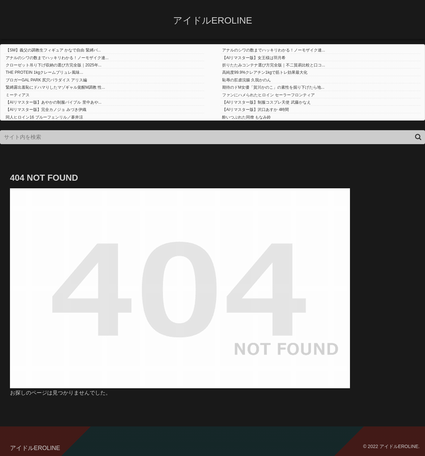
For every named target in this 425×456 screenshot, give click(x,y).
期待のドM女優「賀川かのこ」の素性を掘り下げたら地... (273, 87)
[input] (212, 137)
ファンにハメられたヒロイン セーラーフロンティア (268, 95)
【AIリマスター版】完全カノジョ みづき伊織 (46, 109)
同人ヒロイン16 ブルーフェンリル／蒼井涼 (44, 117)
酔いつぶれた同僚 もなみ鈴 (246, 117)
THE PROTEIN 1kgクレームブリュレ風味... (44, 72)
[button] (418, 137)
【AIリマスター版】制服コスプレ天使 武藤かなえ (266, 102)
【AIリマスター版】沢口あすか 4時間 (255, 109)
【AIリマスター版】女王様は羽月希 (254, 57)
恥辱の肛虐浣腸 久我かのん (246, 80)
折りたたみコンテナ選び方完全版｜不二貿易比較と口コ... (273, 65)
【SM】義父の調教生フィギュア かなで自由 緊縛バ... (53, 50)
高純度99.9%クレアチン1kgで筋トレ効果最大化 (264, 72)
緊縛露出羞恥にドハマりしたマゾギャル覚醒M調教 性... (55, 87)
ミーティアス (18, 95)
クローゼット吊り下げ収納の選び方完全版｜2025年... (54, 65)
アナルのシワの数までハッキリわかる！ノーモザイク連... (273, 50)
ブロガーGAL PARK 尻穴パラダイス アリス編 (46, 80)
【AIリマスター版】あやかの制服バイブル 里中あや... (54, 102)
